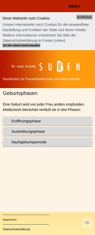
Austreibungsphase (28, 131)
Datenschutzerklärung (16, 229)
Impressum (9, 219)
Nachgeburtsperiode (29, 142)
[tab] (47, 120)
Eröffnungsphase (26, 121)
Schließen (84, 17)
